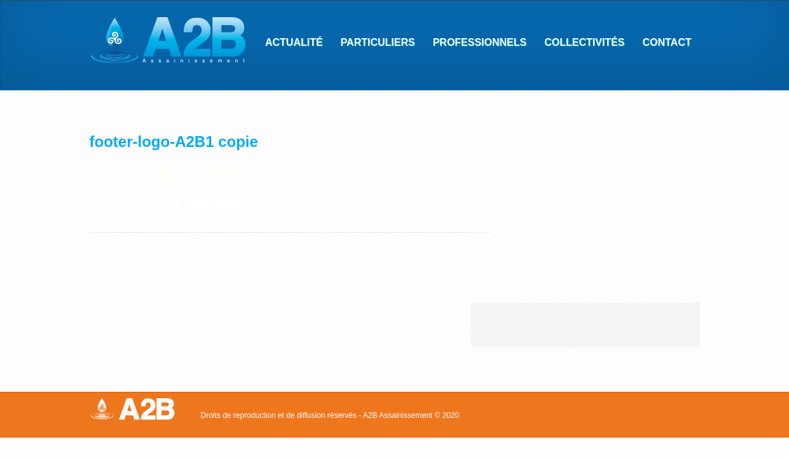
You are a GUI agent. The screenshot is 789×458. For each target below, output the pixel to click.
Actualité (294, 42)
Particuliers (374, 44)
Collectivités (580, 44)
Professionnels (476, 44)
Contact (662, 44)
